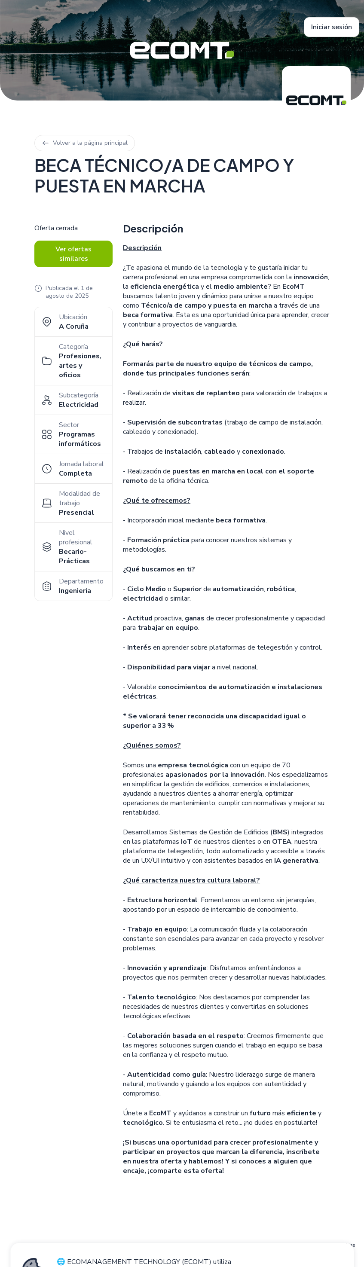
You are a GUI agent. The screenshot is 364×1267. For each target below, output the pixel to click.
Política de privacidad (262, 1245)
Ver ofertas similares (73, 253)
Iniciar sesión (331, 27)
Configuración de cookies (324, 1245)
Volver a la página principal (85, 143)
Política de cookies (208, 1245)
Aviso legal (166, 1245)
